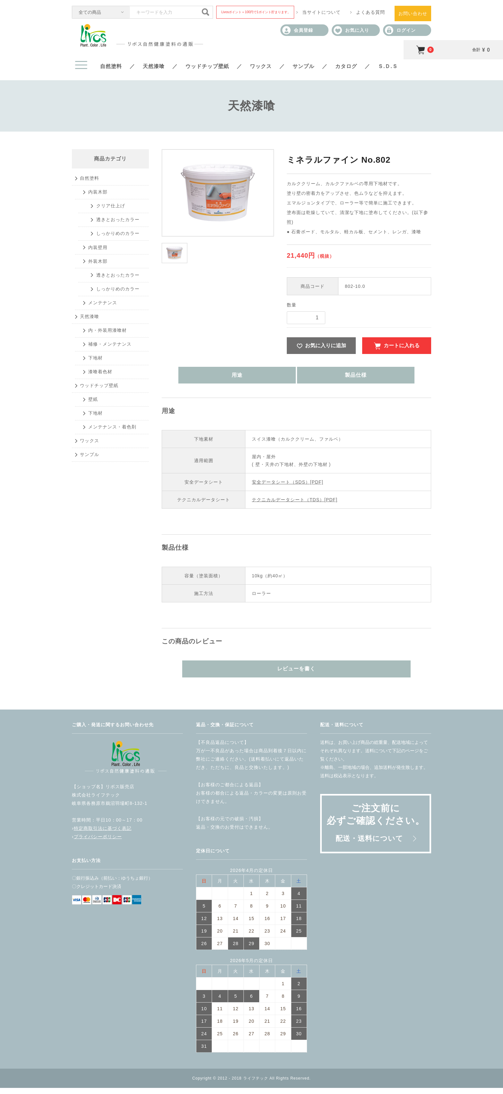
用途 (263, 379)
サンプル (303, 66)
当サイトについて (321, 12)
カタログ (346, 66)
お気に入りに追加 (325, 346)
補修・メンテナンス (113, 416)
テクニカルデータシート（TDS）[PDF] (294, 503)
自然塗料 (111, 66)
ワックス (261, 66)
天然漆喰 (154, 66)
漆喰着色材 (102, 455)
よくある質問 (370, 12)
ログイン (400, 30)
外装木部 (100, 298)
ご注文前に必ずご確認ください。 (376, 828)
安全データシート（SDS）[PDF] (287, 485)
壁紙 (94, 494)
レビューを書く (296, 673)
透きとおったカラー (122, 240)
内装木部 (100, 200)
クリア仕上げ (114, 220)
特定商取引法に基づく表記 (103, 834)
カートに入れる (402, 346)
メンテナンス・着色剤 (116, 533)
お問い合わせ (412, 13)
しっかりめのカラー (122, 259)
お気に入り (351, 30)
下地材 (97, 435)
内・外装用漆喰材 (111, 396)
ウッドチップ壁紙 (207, 66)
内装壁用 (100, 279)
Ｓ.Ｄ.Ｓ (388, 66)
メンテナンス (105, 357)
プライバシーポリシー (98, 842)
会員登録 (297, 30)
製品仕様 (329, 379)
